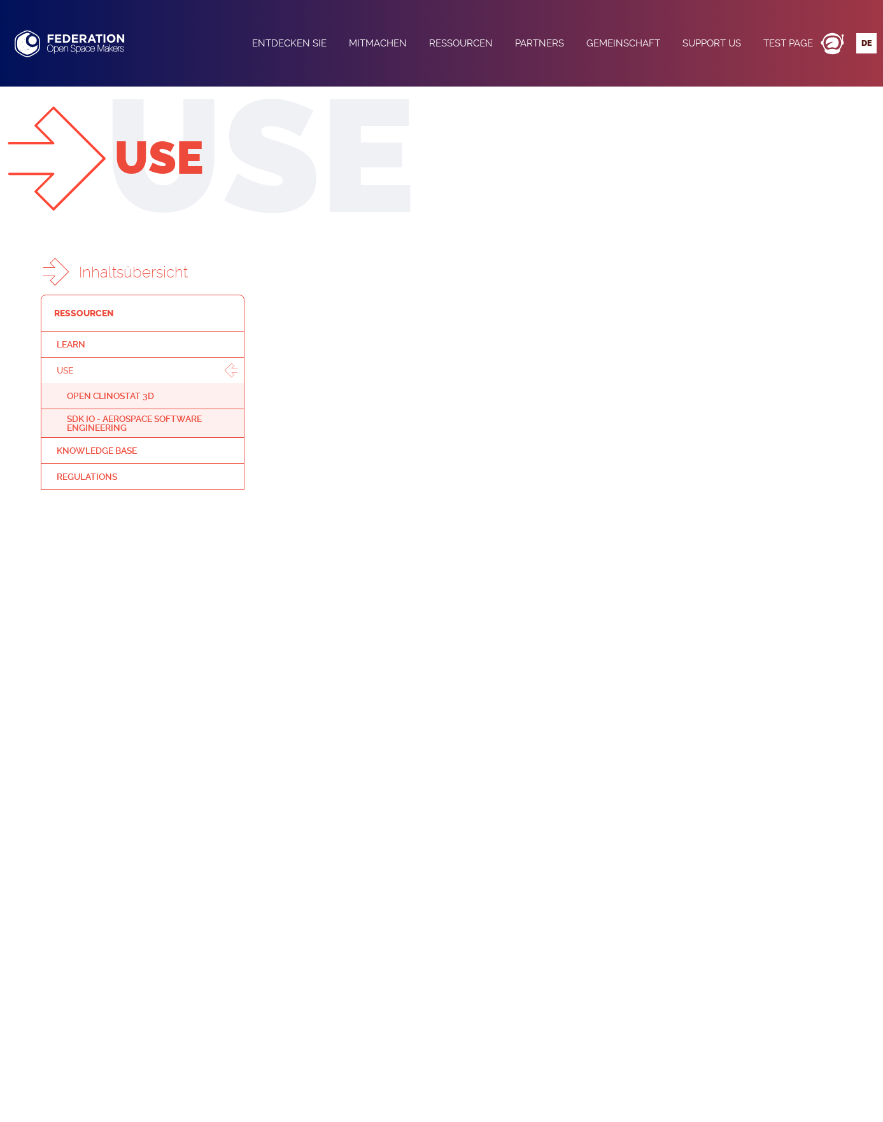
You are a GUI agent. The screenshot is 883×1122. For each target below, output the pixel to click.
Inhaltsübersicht (133, 272)
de (866, 43)
